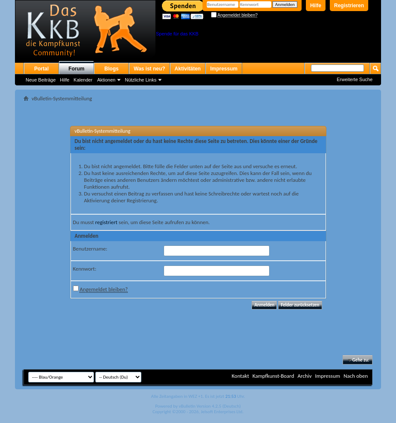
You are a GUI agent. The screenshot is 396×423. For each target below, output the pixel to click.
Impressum (224, 69)
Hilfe (315, 6)
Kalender (82, 79)
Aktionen (106, 79)
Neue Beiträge (41, 79)
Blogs (111, 69)
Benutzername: (90, 248)
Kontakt (240, 376)
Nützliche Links (140, 79)
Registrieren (349, 6)
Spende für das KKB (177, 33)
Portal (41, 69)
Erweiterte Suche (355, 79)
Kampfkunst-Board (273, 376)
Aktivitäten (188, 69)
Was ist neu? (149, 69)
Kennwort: (85, 268)
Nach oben (355, 376)
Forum (76, 69)
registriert (106, 222)
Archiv (304, 376)
